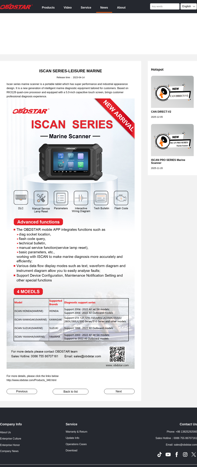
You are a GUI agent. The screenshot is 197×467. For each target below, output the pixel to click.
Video (68, 7)
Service (86, 7)
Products (48, 7)
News (104, 7)
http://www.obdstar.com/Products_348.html (31, 380)
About (121, 7)
